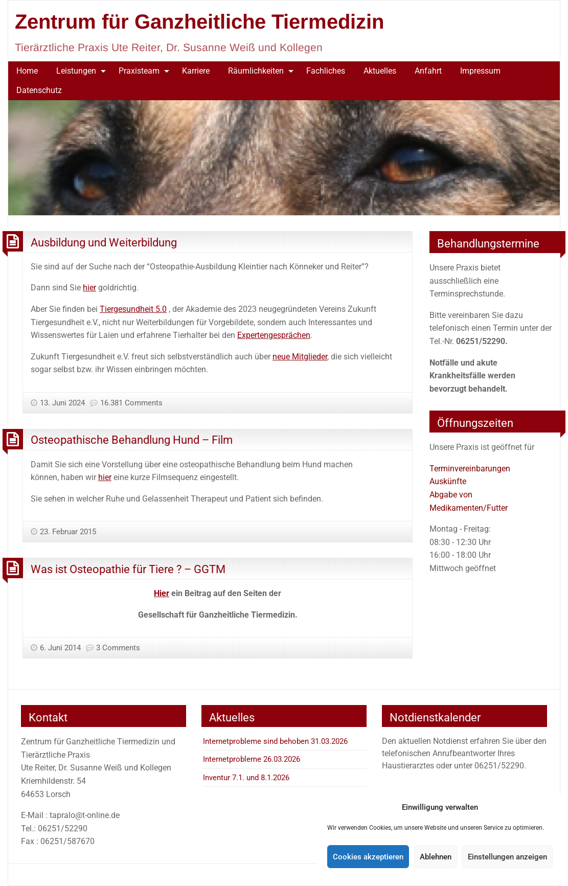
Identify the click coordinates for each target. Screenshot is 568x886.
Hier (161, 593)
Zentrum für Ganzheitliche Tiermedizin (199, 21)
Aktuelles (379, 71)
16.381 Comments (131, 402)
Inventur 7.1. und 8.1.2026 (246, 777)
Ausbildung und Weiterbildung (104, 242)
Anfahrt (428, 71)
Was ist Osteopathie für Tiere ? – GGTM (128, 569)
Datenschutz (39, 90)
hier (89, 287)
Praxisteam (139, 71)
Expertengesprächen (273, 335)
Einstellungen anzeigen (507, 856)
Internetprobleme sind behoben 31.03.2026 (275, 741)
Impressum (480, 71)
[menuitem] (27, 71)
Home (27, 71)
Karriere (196, 71)
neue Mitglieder (299, 356)
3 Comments (118, 647)
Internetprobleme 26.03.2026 (251, 759)
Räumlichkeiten (256, 71)
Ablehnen (435, 856)
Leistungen (76, 71)
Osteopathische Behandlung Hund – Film (132, 439)
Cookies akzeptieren (368, 856)
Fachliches (325, 71)
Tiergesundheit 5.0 (133, 309)
